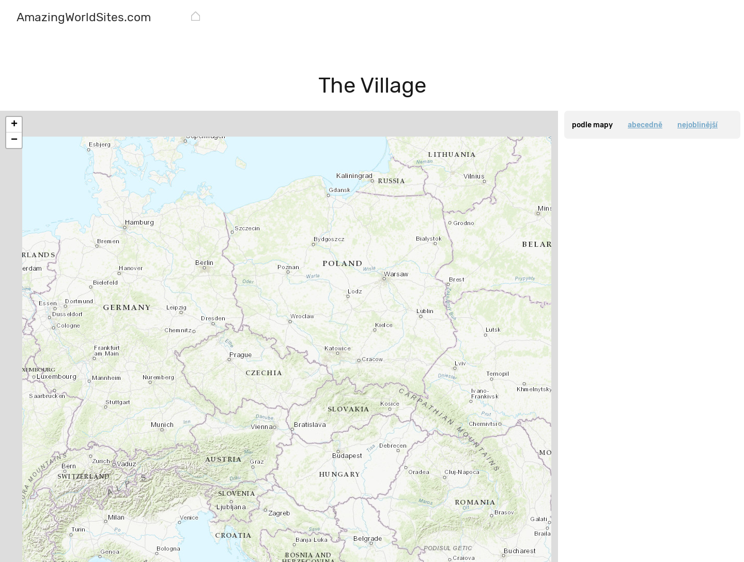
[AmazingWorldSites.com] (84, 18)
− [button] (14, 140)
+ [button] (14, 124)
